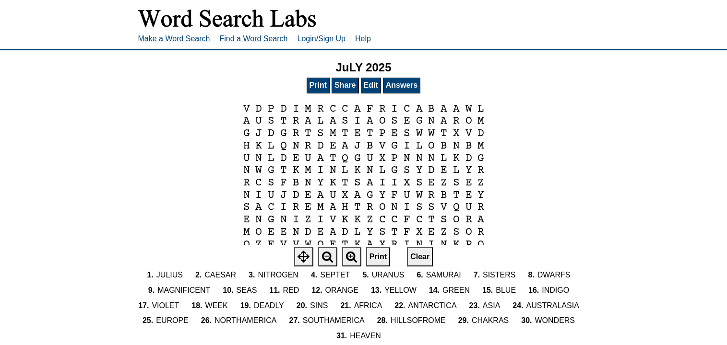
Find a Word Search (254, 38)
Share (345, 85)
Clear (419, 257)
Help (363, 38)
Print (318, 85)
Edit (371, 85)
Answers (402, 85)
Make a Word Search (174, 38)
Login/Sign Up (322, 38)
